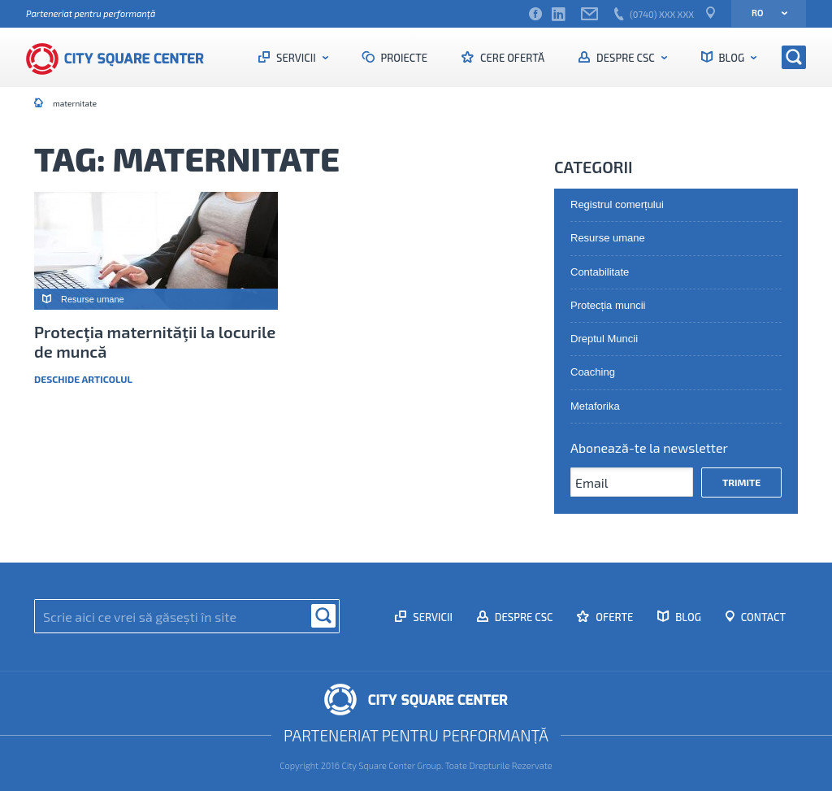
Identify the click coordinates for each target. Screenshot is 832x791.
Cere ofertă (511, 57)
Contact (762, 617)
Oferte (613, 617)
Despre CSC (625, 57)
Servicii (296, 57)
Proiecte (403, 57)
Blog (732, 57)
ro (764, 12)
